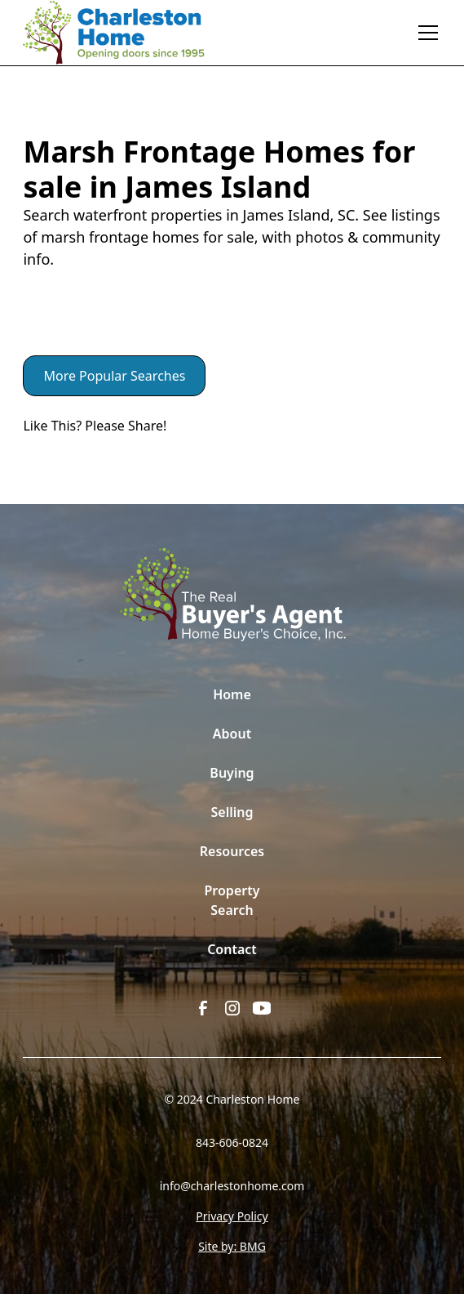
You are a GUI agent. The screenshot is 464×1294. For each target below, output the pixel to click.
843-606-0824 (232, 1142)
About (232, 734)
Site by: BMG (232, 1246)
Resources (232, 851)
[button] (425, 32)
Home (232, 694)
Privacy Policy (231, 1216)
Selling (232, 812)
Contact (232, 949)
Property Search (232, 900)
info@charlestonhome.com (232, 1186)
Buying (232, 773)
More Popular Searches (114, 376)
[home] (125, 32)
